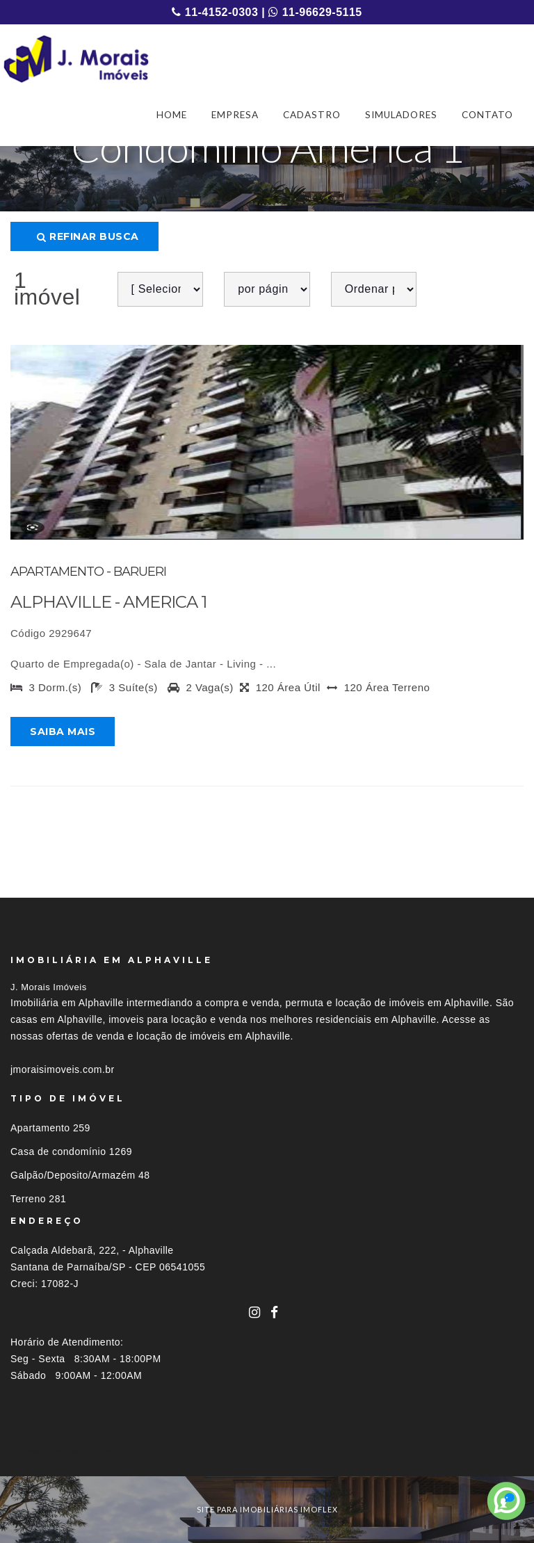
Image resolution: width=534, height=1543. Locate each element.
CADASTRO (312, 114)
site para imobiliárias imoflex (267, 1509)
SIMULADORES (401, 114)
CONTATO (487, 114)
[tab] (267, 1450)
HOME (171, 114)
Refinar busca (88, 236)
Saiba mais (62, 731)
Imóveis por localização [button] (67, 1450)
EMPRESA (235, 114)
